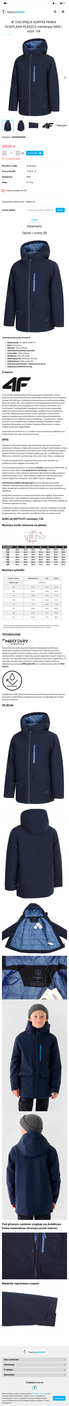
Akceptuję (59, 1398)
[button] (62, 3)
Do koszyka (34, 153)
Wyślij (60, 210)
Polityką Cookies (39, 1394)
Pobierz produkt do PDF (14, 190)
